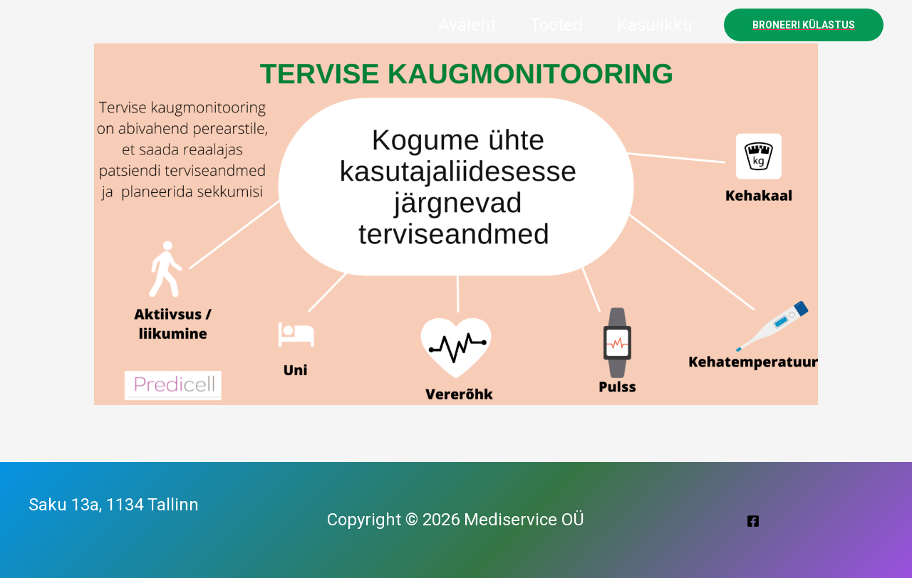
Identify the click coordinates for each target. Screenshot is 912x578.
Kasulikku (655, 25)
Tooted (556, 25)
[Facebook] (753, 521)
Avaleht (467, 25)
